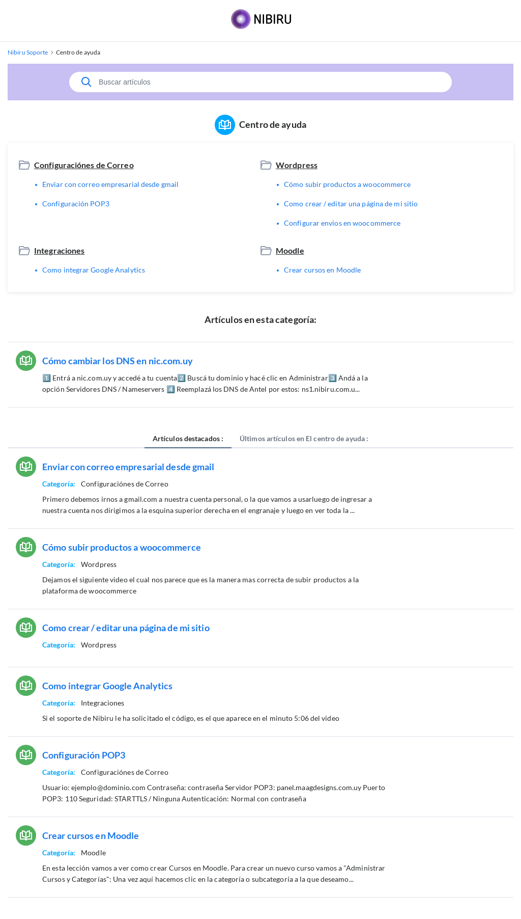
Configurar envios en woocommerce (342, 223)
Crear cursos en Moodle (322, 269)
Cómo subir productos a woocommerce (347, 184)
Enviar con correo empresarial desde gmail (110, 184)
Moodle (290, 250)
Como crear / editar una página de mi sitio (351, 203)
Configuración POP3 (75, 203)
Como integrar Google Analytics (93, 269)
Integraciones (59, 250)
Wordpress (296, 165)
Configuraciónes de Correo (84, 165)
